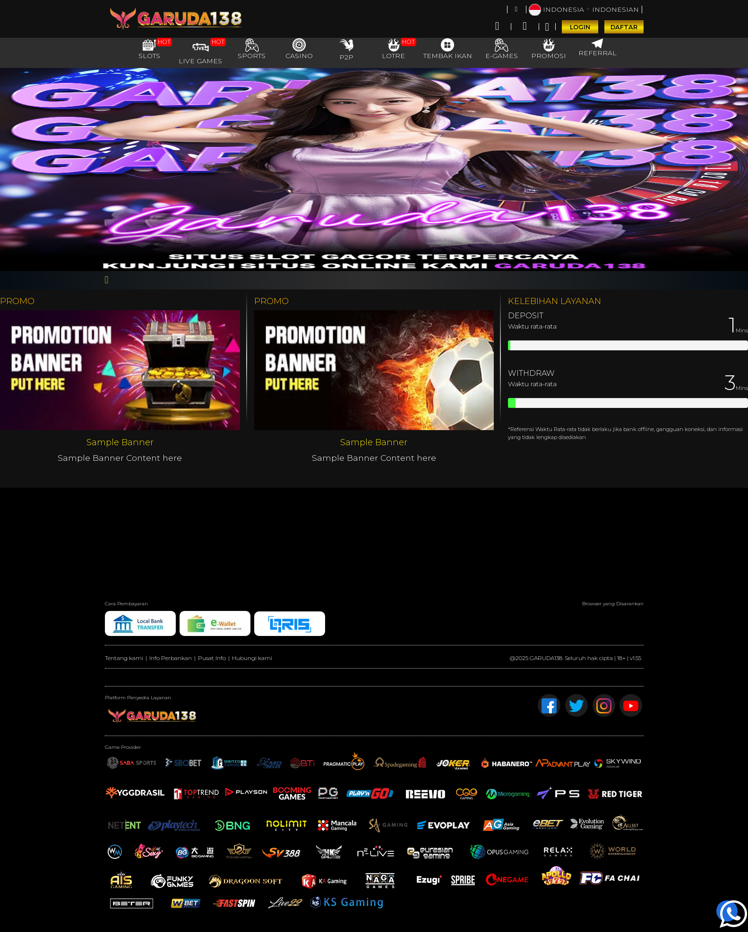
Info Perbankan (170, 657)
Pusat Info (212, 657)
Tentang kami (124, 657)
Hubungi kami (252, 657)
